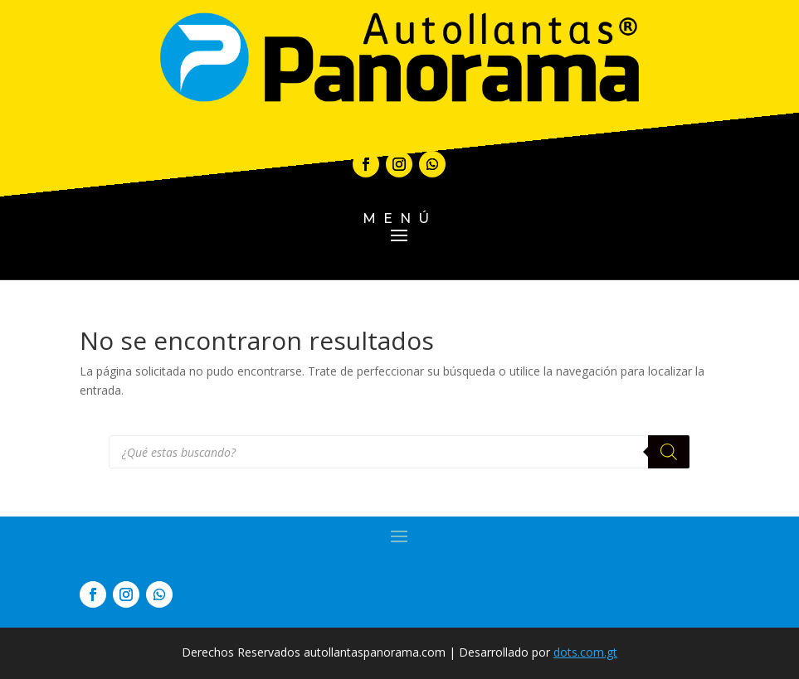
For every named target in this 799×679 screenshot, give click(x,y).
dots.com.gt (585, 652)
